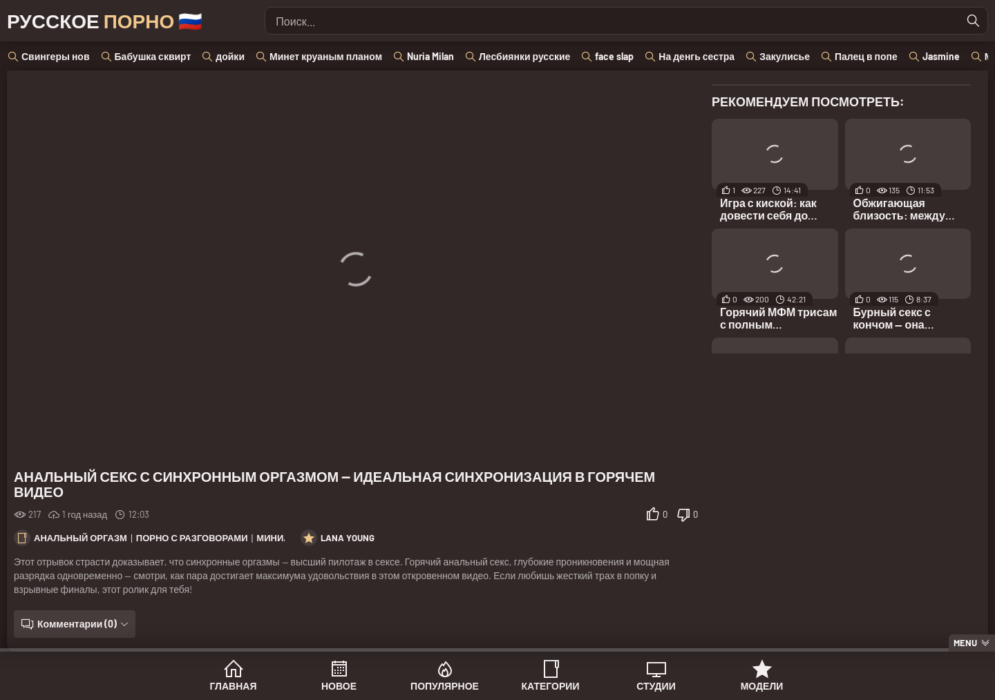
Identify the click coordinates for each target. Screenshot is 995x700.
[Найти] (973, 21)
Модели (762, 686)
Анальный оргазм (80, 538)
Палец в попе (866, 56)
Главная (233, 686)
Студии (655, 686)
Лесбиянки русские (524, 56)
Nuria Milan (430, 56)
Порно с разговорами (192, 538)
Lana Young (348, 538)
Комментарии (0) (77, 624)
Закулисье (784, 56)
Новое (339, 686)
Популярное (444, 686)
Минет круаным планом (325, 56)
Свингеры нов (55, 56)
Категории (551, 686)
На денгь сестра (696, 56)
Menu (965, 642)
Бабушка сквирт (153, 56)
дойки (230, 56)
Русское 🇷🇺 (104, 20)
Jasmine (941, 56)
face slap (614, 56)
